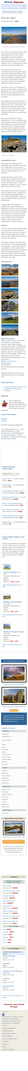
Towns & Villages (6, 740)
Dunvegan (5, 937)
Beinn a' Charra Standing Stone (12, 503)
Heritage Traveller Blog (8, 1028)
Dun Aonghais (6, 485)
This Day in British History (9, 1038)
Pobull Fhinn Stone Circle (10, 497)
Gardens (4, 752)
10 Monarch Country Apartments (12, 971)
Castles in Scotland (7, 794)
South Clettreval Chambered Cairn (13, 516)
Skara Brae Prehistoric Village (11, 891)
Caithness (4, 770)
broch (3, 429)
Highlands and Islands (8, 728)
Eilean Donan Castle (8, 901)
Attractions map (7, 736)
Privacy (4, 1047)
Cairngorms (5, 792)
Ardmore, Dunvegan (10, 572)
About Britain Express (8, 1049)
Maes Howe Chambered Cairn (11, 916)
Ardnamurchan (6, 789)
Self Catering (5, 813)
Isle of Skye (5, 773)
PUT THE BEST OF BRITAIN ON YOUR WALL (14, 841)
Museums (4, 762)
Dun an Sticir (11, 361)
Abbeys (4, 744)
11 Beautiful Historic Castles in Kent (15, 387)
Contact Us (5, 1044)
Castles (4, 747)
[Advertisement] (14, 455)
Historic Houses (6, 757)
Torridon (4, 802)
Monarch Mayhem (7, 1036)
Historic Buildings (6, 759)
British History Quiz (7, 1031)
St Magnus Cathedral (9, 896)
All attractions (5, 734)
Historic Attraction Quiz (8, 1033)
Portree (5, 940)
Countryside (5, 749)
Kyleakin (5, 934)
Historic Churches (7, 754)
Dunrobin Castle (7, 906)
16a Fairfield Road (8, 986)
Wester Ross (5, 783)
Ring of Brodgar (7, 886)
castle (18, 431)
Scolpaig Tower (7, 522)
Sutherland (5, 778)
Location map (5, 363)
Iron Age (3, 435)
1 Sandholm (6, 963)
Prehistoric (5, 764)
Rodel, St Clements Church (11, 509)
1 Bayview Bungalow (9, 956)
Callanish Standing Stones (10, 911)
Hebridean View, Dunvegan (12, 602)
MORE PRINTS (13, 710)
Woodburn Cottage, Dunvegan (13, 632)
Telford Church (7, 478)
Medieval (4, 419)
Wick (4, 929)
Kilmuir (4, 942)
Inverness (5, 932)
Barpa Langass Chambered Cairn (13, 491)
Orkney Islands (6, 775)
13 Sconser (6, 978)
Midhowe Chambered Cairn (10, 921)
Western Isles (5, 780)
